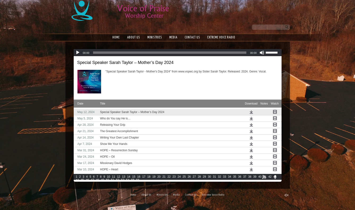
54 (127, 180)
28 (199, 176)
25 (184, 176)
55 (132, 180)
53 (122, 180)
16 (138, 176)
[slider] (169, 52)
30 (209, 176)
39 (254, 176)
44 (77, 180)
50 (107, 180)
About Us (133, 37)
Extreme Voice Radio (221, 37)
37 (244, 176)
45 (82, 180)
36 (239, 176)
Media (173, 37)
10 (108, 176)
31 (214, 176)
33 (224, 176)
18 (148, 176)
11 (113, 176)
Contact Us (192, 37)
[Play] (77, 52)
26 (189, 176)
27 (194, 176)
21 (164, 176)
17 (143, 176)
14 (128, 176)
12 (118, 176)
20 (158, 176)
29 (204, 176)
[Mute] (262, 52)
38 (249, 176)
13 (123, 176)
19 (153, 176)
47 (92, 180)
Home (116, 37)
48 (97, 180)
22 (169, 176)
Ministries (154, 37)
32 (219, 176)
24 (179, 176)
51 (112, 180)
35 (234, 176)
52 (117, 180)
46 (87, 180)
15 (133, 176)
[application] (178, 52)
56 (137, 180)
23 (173, 176)
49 (102, 180)
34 (229, 176)
